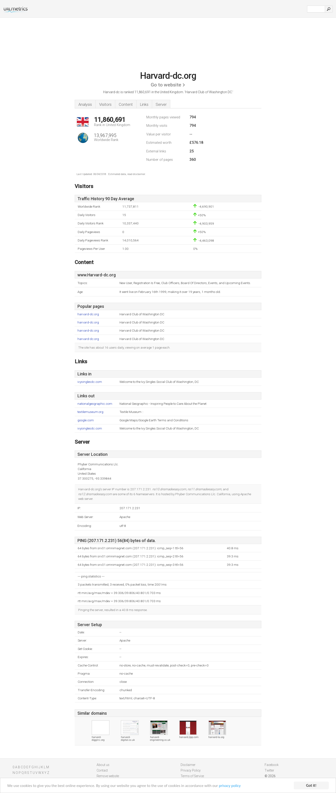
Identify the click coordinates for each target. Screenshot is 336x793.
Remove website (108, 776)
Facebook (272, 765)
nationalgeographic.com (94, 403)
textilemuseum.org (90, 412)
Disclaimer (188, 765)
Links (144, 104)
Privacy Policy (191, 770)
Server (161, 104)
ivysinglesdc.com (89, 382)
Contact (102, 770)
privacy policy (230, 785)
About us (103, 765)
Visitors (105, 104)
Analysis (85, 104)
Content (126, 104)
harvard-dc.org (88, 314)
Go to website (166, 85)
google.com (85, 420)
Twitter (269, 770)
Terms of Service (192, 776)
